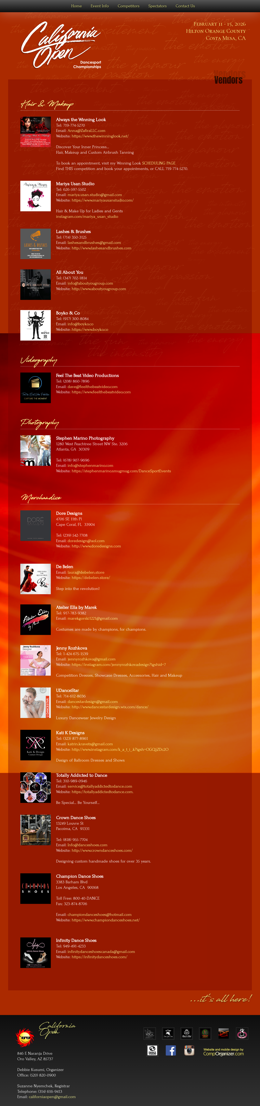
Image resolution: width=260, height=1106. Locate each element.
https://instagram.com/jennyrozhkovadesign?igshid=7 (119, 664)
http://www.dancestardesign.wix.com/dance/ (110, 707)
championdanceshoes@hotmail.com (100, 914)
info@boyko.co (80, 324)
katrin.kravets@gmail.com (90, 744)
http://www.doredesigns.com (96, 546)
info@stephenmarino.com (90, 465)
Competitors (129, 6)
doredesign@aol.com (86, 540)
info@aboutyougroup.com (90, 283)
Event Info (100, 6)
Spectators (157, 6)
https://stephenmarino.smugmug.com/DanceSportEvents (121, 471)
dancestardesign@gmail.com (93, 701)
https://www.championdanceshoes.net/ (106, 920)
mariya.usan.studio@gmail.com (95, 194)
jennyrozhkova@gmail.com (92, 659)
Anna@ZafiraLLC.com (86, 130)
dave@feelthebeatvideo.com (93, 386)
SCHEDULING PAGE (159, 163)
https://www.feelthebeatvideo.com (101, 392)
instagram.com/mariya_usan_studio (87, 216)
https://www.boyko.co (90, 329)
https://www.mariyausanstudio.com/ (103, 200)
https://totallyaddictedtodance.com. (102, 791)
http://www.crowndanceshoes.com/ (102, 850)
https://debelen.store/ (91, 577)
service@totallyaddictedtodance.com (100, 786)
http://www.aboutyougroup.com (99, 288)
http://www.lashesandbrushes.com (101, 248)
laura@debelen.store (86, 572)
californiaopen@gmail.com (52, 1096)
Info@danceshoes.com (87, 845)
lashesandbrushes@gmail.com (94, 242)
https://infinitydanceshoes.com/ (99, 957)
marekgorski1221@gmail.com (93, 618)
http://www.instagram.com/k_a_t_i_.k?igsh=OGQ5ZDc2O (120, 749)
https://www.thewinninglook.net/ (100, 136)
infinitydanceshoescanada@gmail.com (101, 951)
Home (76, 6)
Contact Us (185, 6)
